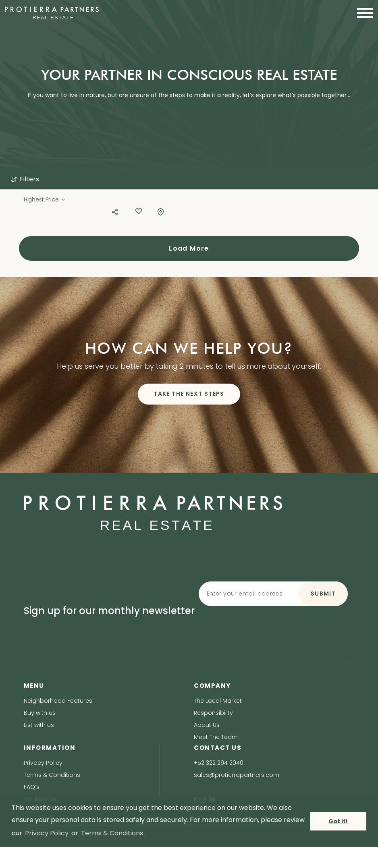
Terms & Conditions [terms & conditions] (112, 833)
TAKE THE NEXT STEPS (189, 394)
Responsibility (213, 713)
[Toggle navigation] (362, 13)
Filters (24, 179)
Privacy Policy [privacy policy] (47, 833)
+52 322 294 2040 (218, 763)
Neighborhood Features (58, 701)
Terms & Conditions (52, 775)
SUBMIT (323, 594)
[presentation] (272, 625)
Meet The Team (216, 737)
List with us (39, 725)
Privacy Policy (43, 763)
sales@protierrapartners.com (236, 775)
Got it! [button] (338, 821)
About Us (207, 725)
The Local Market (218, 701)
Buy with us (40, 713)
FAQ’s (31, 787)
